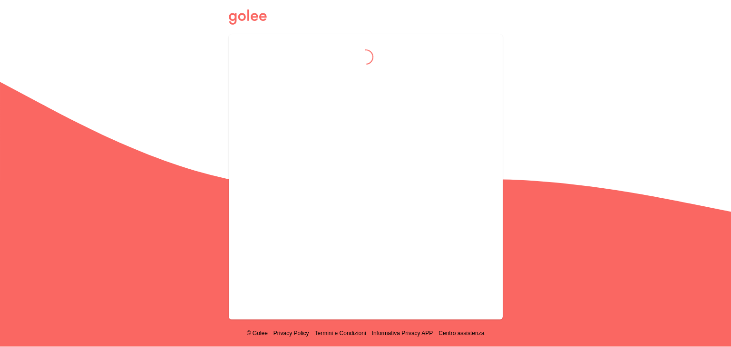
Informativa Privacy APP (402, 333)
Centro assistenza (461, 333)
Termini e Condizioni (340, 333)
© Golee (257, 333)
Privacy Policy (291, 333)
